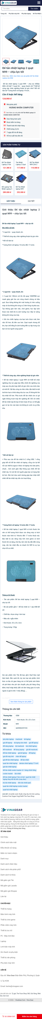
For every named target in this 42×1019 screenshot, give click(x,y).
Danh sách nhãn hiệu (9, 864)
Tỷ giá (14, 993)
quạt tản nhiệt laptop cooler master (15, 786)
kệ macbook (19, 746)
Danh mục (5, 859)
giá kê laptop (22, 753)
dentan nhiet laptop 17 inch (28, 763)
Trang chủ (4, 13)
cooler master (8, 774)
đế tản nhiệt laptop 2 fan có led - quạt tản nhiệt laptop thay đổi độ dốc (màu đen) (19, 778)
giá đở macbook (31, 750)
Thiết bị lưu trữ (6, 930)
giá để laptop (33, 743)
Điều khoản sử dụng (8, 848)
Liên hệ (3, 896)
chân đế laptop (21, 756)
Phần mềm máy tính (8, 925)
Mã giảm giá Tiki (7, 880)
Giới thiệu (11, 201)
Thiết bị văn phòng (8, 957)
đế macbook (7, 750)
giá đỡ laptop (7, 743)
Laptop (3, 941)
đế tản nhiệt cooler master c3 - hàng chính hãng (19, 770)
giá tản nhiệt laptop (9, 767)
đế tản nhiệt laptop (9, 753)
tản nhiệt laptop (31, 746)
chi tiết (31, 201)
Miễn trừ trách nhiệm (9, 853)
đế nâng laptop (8, 746)
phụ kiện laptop (8, 739)
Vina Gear (30, 1000)
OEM (11, 76)
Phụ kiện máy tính (14, 13)
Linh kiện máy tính (8, 947)
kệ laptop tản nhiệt (20, 743)
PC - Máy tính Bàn (8, 936)
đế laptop (32, 753)
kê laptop (27, 739)
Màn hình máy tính (8, 914)
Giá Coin (6, 996)
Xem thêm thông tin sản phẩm (21, 702)
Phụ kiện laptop (26, 13)
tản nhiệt (18, 774)
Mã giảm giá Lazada (9, 886)
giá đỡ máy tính (8, 756)
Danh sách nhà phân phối (11, 869)
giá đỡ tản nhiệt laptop (11, 760)
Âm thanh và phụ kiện (9, 952)
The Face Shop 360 (23, 993)
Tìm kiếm (34, 9)
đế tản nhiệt (25, 760)
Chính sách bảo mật (8, 842)
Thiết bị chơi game (8, 920)
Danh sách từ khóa (8, 875)
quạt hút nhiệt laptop (10, 790)
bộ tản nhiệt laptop (9, 783)
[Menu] (38, 2)
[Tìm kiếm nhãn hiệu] (15, 9)
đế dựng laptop (19, 750)
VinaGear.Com (20, 1000)
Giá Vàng (34, 993)
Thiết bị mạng (6, 909)
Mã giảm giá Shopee (9, 891)
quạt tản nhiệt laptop (10, 763)
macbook (19, 739)
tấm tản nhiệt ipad (24, 783)
